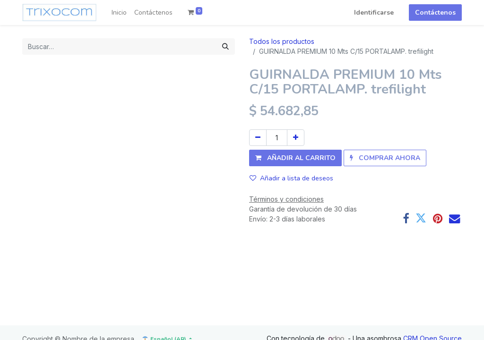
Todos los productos (281, 41)
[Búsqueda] (225, 46)
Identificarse (374, 12)
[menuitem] (119, 12)
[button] (295, 158)
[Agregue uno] (295, 137)
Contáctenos (435, 12)
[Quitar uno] (258, 137)
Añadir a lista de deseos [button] (291, 178)
